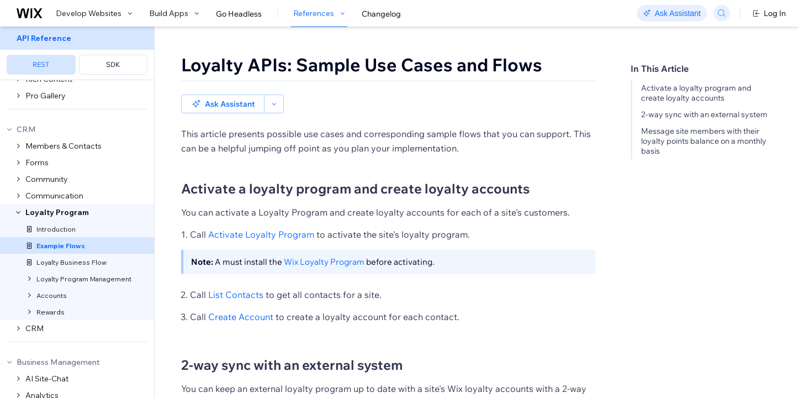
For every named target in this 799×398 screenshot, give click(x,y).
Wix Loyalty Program (324, 243)
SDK (113, 64)
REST (41, 64)
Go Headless (239, 14)
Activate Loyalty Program (261, 215)
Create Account (240, 297)
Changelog (381, 14)
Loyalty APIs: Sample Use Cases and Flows (361, 64)
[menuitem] (77, 53)
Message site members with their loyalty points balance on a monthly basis (703, 141)
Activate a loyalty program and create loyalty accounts (696, 93)
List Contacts (235, 275)
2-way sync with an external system (704, 114)
